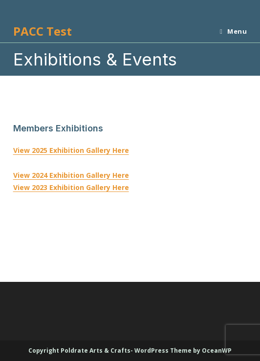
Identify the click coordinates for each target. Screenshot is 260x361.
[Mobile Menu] (230, 31)
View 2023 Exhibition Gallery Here (71, 187)
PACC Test (42, 31)
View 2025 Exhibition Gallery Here (71, 150)
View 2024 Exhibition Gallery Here (71, 175)
